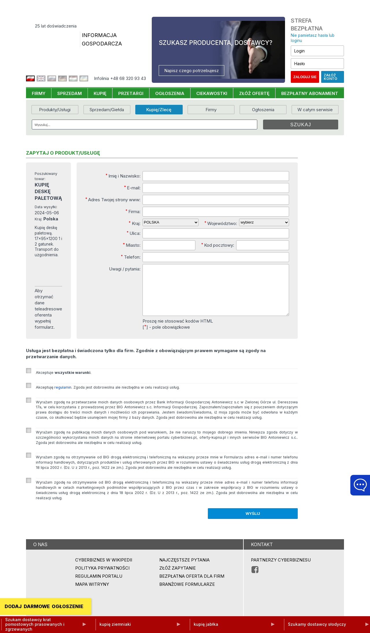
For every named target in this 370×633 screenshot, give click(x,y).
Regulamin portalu (98, 585)
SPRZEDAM (69, 93)
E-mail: (132, 188)
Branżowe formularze (187, 594)
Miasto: (131, 245)
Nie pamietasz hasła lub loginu (312, 38)
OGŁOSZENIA (169, 93)
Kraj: (134, 223)
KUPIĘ (100, 93)
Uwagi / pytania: (124, 269)
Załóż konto (330, 77)
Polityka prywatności (102, 577)
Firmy (211, 109)
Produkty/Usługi (55, 109)
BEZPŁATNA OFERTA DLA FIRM (191, 585)
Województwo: (220, 223)
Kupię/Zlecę (158, 109)
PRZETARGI (130, 93)
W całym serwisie (315, 109)
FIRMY (38, 93)
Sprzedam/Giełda (107, 109)
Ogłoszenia (263, 109)
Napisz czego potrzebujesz (191, 70)
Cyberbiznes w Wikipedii (103, 569)
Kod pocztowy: (217, 245)
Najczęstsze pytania (184, 569)
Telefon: (130, 257)
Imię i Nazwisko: (123, 176)
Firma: (132, 211)
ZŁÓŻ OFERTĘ (254, 93)
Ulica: (133, 233)
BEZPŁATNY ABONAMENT (309, 93)
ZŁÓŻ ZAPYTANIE (177, 577)
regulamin (62, 397)
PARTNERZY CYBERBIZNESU (281, 569)
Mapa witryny (92, 594)
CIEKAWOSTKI (211, 93)
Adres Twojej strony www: (112, 199)
